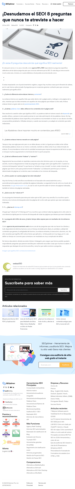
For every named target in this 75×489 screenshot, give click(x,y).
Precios (38, 4)
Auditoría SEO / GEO (33, 412)
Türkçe (66, 401)
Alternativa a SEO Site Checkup (37, 470)
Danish (66, 391)
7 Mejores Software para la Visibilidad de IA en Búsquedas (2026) (61, 413)
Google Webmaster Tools (19, 186)
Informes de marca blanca (35, 417)
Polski (57, 399)
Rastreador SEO (32, 414)
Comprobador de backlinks (35, 388)
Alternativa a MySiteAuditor (36, 465)
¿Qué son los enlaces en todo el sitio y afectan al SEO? (46, 321)
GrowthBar (30, 445)
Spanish (59, 394)
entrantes (38, 94)
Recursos (44, 4)
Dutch (53, 399)
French (65, 394)
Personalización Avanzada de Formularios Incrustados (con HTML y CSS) (60, 453)
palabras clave (15, 109)
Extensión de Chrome (34, 437)
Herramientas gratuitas (34, 442)
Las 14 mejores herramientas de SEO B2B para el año (61, 420)
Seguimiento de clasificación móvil (36, 449)
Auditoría (65, 365)
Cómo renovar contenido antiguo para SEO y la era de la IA (63, 321)
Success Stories (29, 4)
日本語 (70, 396)
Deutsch (53, 394)
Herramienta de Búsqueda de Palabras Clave (36, 399)
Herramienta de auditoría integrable (35, 394)
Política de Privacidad (30, 484)
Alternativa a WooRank (34, 473)
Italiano (65, 396)
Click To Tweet (65, 133)
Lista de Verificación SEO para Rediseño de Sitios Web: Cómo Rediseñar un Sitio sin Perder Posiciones (28, 324)
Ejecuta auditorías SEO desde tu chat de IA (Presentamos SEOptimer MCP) (61, 445)
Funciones (19, 4)
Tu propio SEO (31, 440)
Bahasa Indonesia (56, 396)
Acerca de (54, 386)
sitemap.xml (18, 207)
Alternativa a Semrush (34, 468)
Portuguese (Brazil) (57, 401)
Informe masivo (32, 390)
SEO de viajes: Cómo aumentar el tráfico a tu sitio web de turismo (62, 431)
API (28, 419)
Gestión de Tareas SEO (34, 458)
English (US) (59, 391)
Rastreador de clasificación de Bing (36, 433)
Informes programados (34, 453)
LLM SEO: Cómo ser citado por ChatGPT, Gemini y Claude (61, 425)
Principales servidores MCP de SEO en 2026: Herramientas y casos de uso (61, 437)
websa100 (14, 25)
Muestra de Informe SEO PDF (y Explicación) (10, 320)
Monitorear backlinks (33, 409)
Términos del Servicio (42, 484)
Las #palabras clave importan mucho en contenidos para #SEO (32, 130)
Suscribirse (63, 290)
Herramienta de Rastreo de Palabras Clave (35, 405)
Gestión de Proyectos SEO (35, 455)
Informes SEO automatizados (36, 429)
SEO (22, 25)
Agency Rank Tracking (34, 426)
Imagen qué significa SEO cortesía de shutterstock (18, 251)
